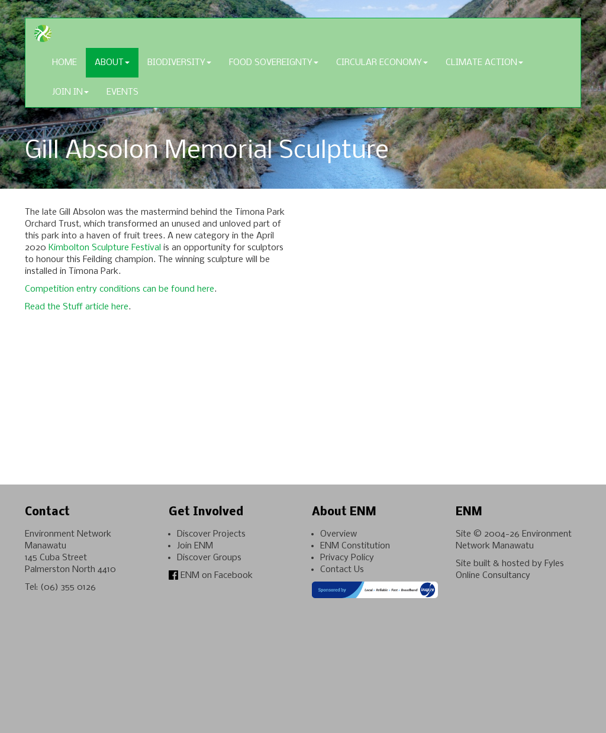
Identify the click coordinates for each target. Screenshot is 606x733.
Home (64, 62)
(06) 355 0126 (68, 587)
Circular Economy (382, 62)
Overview (338, 534)
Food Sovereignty (273, 62)
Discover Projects (211, 534)
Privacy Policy (347, 558)
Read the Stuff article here (76, 307)
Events (122, 92)
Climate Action (484, 62)
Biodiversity (179, 62)
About (112, 62)
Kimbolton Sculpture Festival (105, 248)
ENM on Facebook (211, 575)
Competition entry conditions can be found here (119, 289)
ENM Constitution (355, 546)
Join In (70, 92)
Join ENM (195, 546)
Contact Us (342, 569)
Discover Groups (209, 558)
